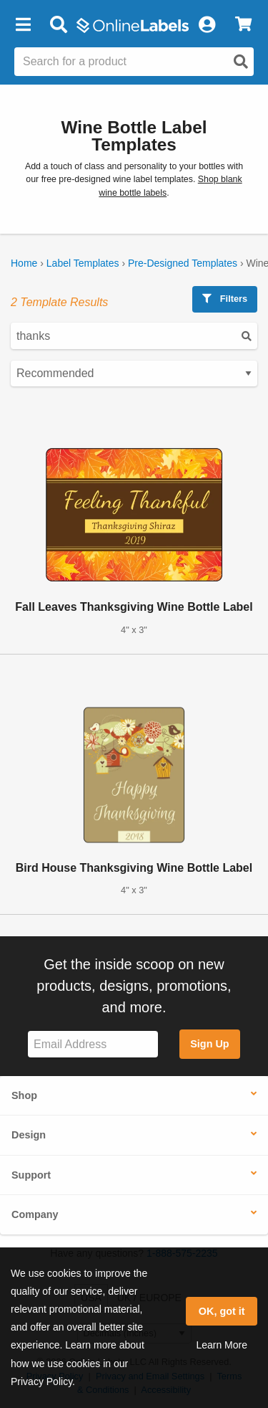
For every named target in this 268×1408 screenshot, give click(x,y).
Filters (224, 298)
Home (24, 263)
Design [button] (28, 1135)
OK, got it (222, 1311)
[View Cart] (243, 25)
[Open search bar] (58, 25)
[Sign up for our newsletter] (93, 1044)
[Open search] (241, 62)
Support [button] (31, 1175)
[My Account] (206, 25)
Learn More (221, 1345)
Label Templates (82, 263)
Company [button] (35, 1214)
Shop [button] (24, 1095)
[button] (23, 25)
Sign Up (209, 1044)
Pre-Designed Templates (182, 263)
